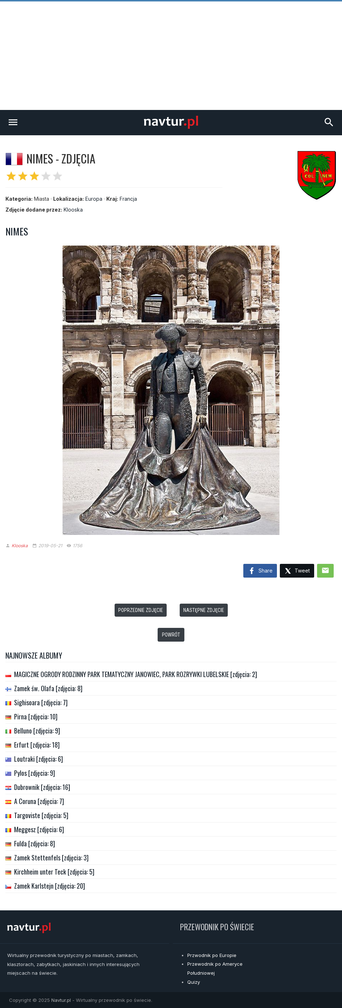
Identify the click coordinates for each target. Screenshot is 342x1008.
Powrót (171, 635)
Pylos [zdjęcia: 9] (34, 773)
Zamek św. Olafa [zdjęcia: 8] (48, 688)
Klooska (73, 210)
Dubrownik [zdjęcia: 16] (42, 787)
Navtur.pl (61, 1000)
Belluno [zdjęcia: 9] (37, 730)
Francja (128, 199)
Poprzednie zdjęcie (140, 610)
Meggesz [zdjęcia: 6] (39, 829)
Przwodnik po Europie (211, 955)
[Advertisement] (171, 55)
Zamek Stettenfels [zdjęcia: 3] (51, 857)
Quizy (193, 982)
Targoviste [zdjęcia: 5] (41, 815)
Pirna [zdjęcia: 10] (35, 716)
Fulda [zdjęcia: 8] (34, 843)
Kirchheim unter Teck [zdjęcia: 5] (54, 871)
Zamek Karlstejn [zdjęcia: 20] (49, 885)
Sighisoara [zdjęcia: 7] (41, 702)
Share (260, 571)
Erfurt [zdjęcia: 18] (37, 744)
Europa (93, 199)
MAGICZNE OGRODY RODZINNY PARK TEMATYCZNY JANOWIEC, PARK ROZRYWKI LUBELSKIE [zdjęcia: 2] (135, 674)
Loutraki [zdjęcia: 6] (38, 759)
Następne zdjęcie (203, 610)
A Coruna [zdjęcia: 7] (39, 801)
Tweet (297, 571)
